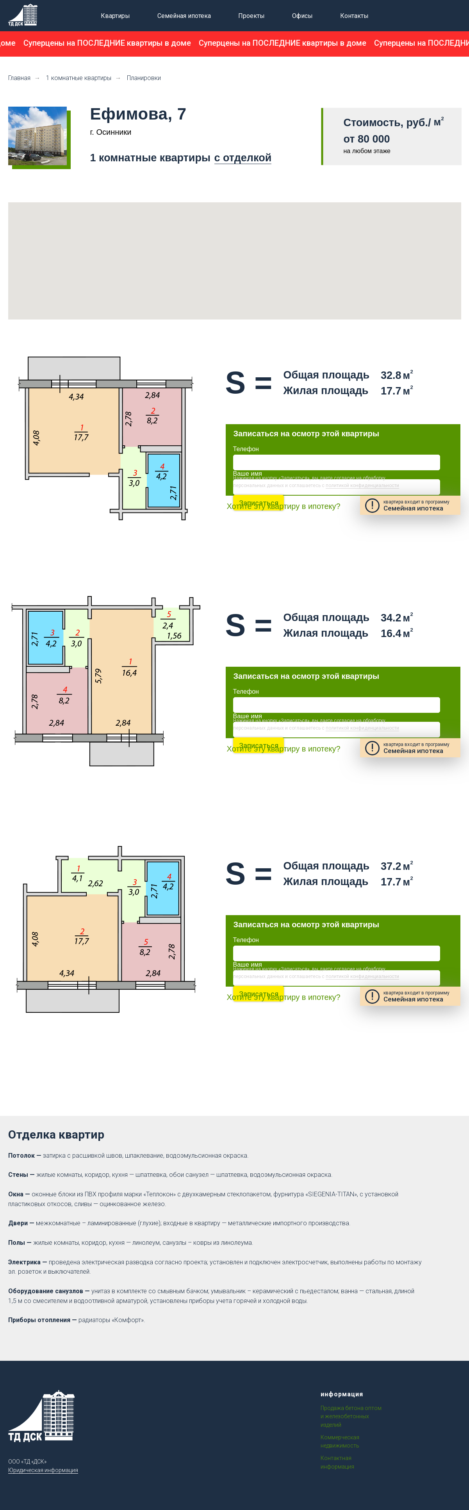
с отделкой (243, 158)
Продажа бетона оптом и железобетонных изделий (351, 1416)
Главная (19, 78)
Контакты (354, 16)
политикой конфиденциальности (362, 485)
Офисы (302, 16)
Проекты (251, 16)
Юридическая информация (43, 1470)
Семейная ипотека (184, 16)
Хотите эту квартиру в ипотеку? (284, 506)
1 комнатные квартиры (78, 78)
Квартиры (115, 16)
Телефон (246, 449)
